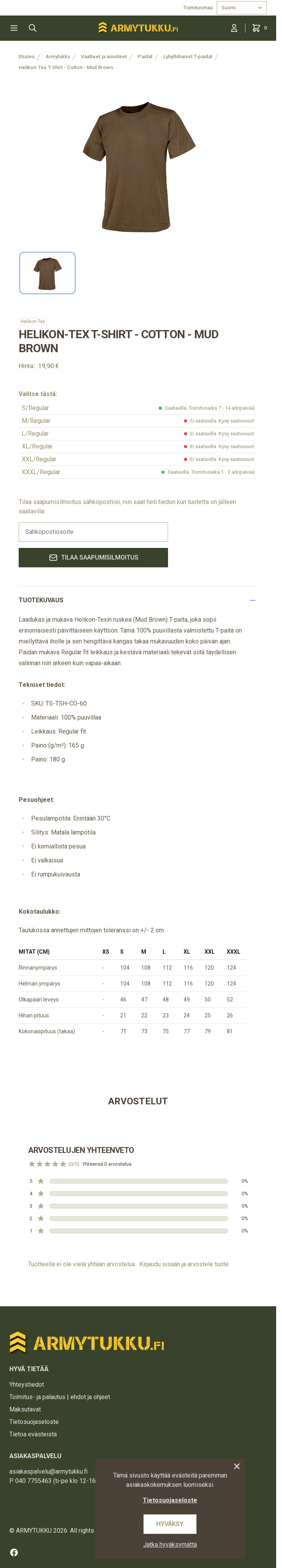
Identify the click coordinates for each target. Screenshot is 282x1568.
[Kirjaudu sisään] (234, 28)
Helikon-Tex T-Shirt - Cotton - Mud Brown (66, 67)
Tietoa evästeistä (33, 1434)
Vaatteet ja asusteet (104, 56)
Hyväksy (170, 1524)
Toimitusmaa (198, 7)
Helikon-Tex (33, 321)
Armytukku (58, 56)
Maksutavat (25, 1409)
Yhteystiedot (26, 1384)
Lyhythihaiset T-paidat (187, 56)
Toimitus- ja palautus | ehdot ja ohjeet (59, 1397)
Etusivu (27, 56)
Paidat (145, 56)
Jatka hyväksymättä (170, 1544)
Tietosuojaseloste (34, 1421)
